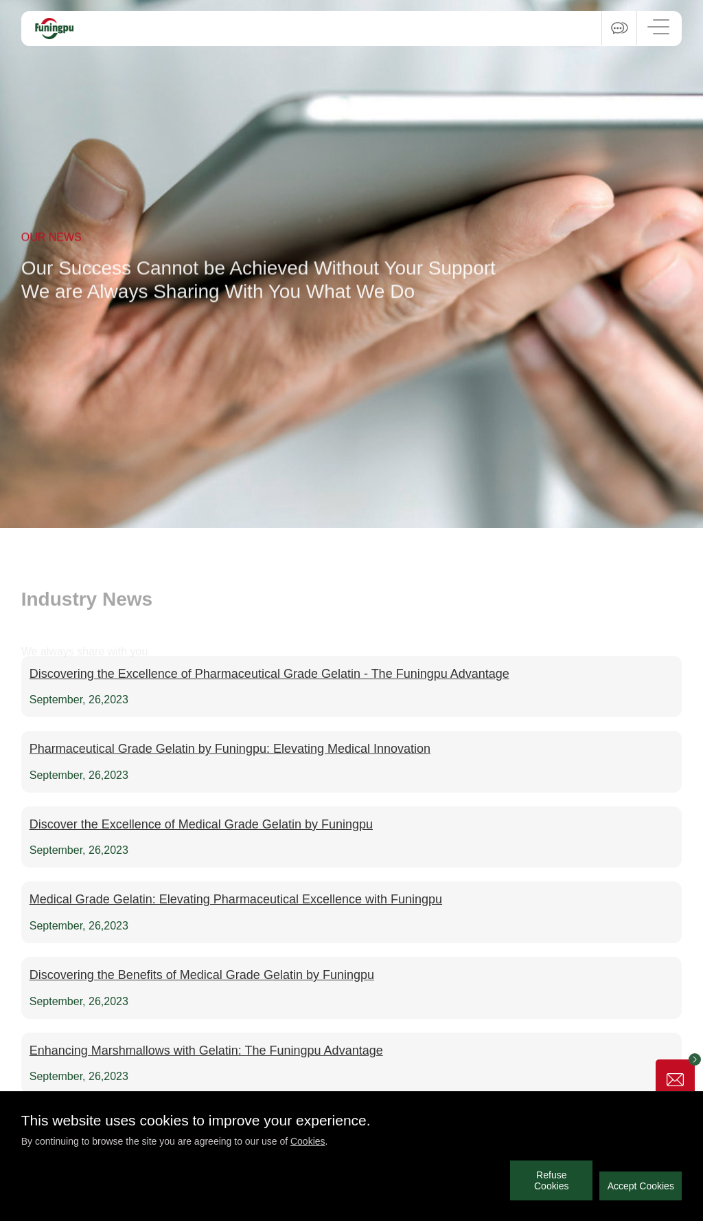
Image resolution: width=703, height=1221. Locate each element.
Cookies (307, 1141)
